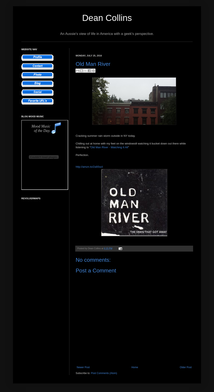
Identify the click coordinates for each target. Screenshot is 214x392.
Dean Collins (107, 18)
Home (134, 367)
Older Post (186, 367)
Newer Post (83, 367)
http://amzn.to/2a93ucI (89, 166)
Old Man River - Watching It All (109, 147)
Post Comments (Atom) (104, 373)
